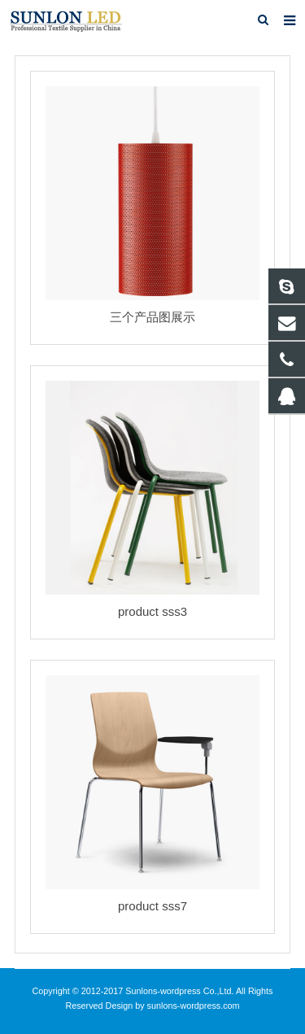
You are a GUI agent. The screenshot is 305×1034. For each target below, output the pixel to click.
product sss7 (152, 906)
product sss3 (152, 611)
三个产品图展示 (152, 317)
